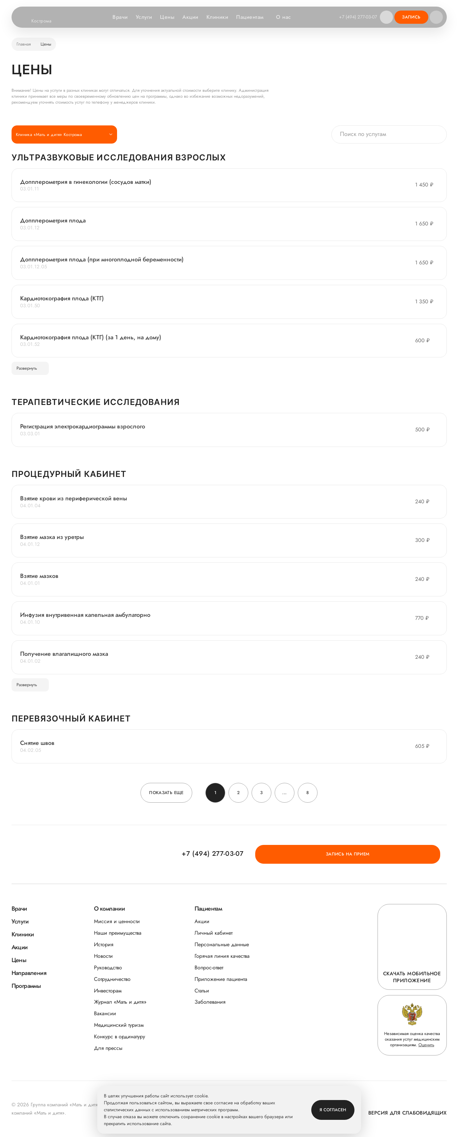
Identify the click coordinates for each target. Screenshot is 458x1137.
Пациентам (251, 17)
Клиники (216, 17)
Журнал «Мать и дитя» (120, 1002)
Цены (166, 17)
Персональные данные (222, 944)
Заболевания (210, 1002)
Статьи (202, 990)
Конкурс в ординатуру (119, 1036)
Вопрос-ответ (209, 967)
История (103, 944)
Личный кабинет (213, 933)
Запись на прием (410, 854)
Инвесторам (108, 990)
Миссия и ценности (117, 921)
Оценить (426, 1045)
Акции (189, 17)
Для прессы (108, 1048)
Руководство (108, 967)
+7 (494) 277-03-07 (356, 17)
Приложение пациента (221, 979)
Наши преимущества (117, 933)
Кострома (45, 21)
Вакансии (105, 1014)
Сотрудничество (112, 979)
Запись (411, 17)
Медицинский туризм (119, 1025)
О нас (285, 17)
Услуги (142, 17)
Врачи (118, 17)
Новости (103, 956)
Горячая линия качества (222, 956)
